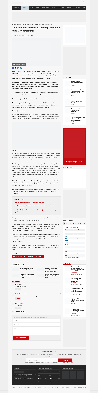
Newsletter (62, 387)
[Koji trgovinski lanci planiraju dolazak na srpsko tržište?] (67, 300)
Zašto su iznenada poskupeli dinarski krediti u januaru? (77, 83)
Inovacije (73, 293)
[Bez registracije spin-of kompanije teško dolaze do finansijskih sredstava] (67, 290)
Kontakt (34, 387)
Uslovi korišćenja (55, 387)
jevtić (16, 284)
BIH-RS (74, 223)
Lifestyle (69, 8)
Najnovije (16, 8)
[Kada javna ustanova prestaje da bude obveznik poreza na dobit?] (67, 311)
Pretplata (74, 387)
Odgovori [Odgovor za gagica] (18, 307)
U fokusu (61, 8)
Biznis (54, 8)
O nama (24, 387)
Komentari (16, 281)
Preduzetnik (46, 8)
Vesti (31, 8)
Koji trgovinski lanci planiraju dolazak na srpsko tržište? (77, 300)
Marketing (39, 387)
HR (70, 223)
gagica (16, 303)
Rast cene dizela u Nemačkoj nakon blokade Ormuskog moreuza (77, 101)
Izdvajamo (73, 282)
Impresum (29, 387)
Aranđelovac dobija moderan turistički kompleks (76, 110)
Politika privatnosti (46, 387)
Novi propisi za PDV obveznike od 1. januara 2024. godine (77, 280)
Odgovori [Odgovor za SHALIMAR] (18, 298)
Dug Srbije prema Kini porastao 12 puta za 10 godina (29, 202)
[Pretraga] (84, 8)
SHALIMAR (18, 294)
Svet (39, 375)
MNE (84, 223)
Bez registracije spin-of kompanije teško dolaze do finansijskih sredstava (77, 290)
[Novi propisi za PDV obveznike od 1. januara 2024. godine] (67, 280)
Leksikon (24, 8)
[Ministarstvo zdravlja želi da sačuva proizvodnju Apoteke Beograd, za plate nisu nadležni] (67, 268)
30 (80, 274)
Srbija (13, 34)
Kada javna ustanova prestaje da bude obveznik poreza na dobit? (77, 311)
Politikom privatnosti (68, 362)
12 (80, 315)
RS (64, 223)
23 (80, 304)
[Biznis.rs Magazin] (74, 143)
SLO (67, 223)
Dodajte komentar (19, 312)
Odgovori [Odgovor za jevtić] (18, 289)
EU (38, 381)
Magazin (77, 8)
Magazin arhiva (68, 387)
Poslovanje (74, 272)
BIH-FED (79, 223)
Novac (38, 8)
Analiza (73, 303)
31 (81, 284)
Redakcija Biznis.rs (26, 35)
